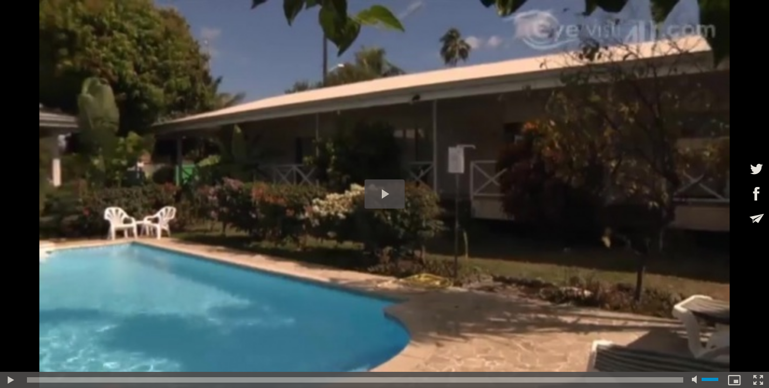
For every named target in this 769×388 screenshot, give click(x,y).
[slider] (355, 380)
